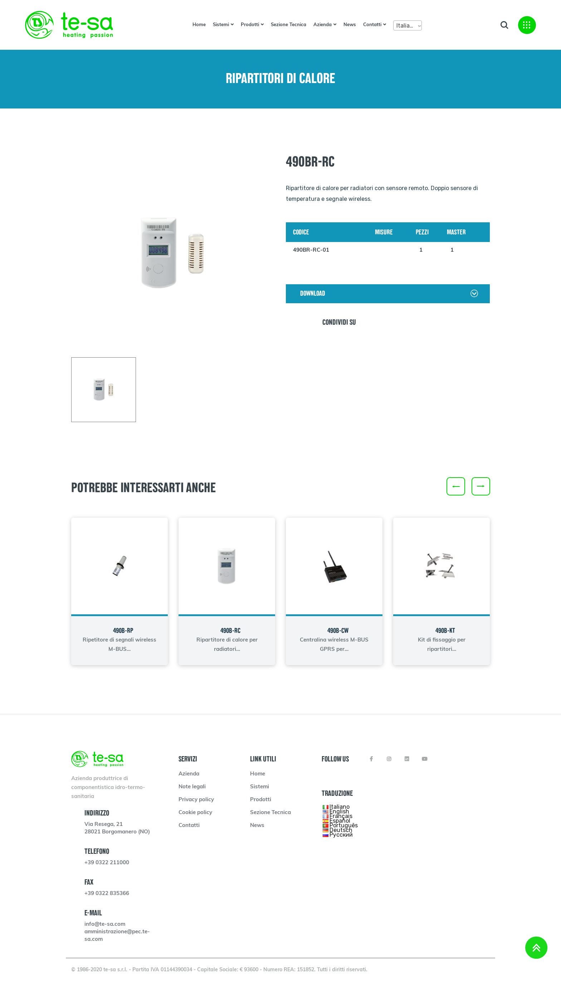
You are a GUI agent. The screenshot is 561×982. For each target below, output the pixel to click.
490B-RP (123, 631)
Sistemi (221, 25)
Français (341, 815)
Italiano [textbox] (406, 25)
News (349, 25)
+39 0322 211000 (106, 863)
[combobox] (407, 25)
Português (344, 825)
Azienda (322, 25)
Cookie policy (195, 813)
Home (199, 25)
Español (340, 820)
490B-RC (230, 631)
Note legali (192, 787)
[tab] (103, 389)
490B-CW (337, 631)
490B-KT (445, 631)
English (339, 811)
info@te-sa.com (104, 924)
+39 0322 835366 (106, 893)
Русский (341, 834)
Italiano (340, 806)
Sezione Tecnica (288, 25)
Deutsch (341, 829)
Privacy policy (196, 800)
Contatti (372, 25)
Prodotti (250, 25)
